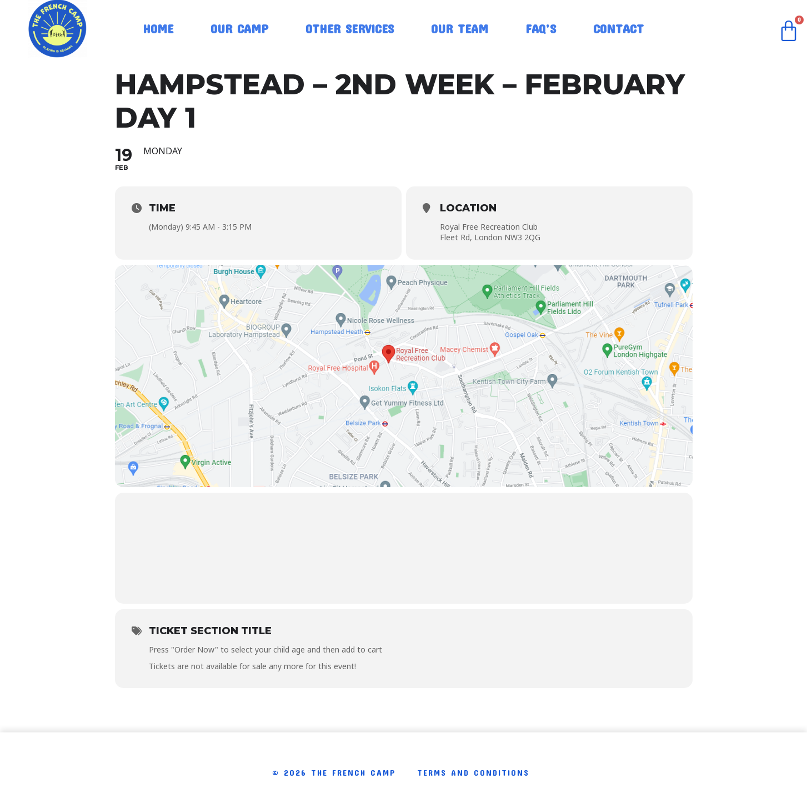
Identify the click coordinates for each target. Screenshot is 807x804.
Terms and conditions (473, 772)
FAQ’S (540, 28)
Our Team (459, 28)
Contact (618, 28)
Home (158, 28)
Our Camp (239, 28)
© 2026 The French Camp (334, 772)
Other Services (349, 28)
